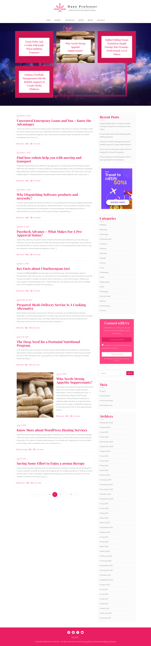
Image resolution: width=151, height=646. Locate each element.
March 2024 (105, 475)
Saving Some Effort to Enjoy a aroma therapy (51, 463)
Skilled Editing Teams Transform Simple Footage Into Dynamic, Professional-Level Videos (115, 126)
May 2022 (104, 542)
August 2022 (105, 532)
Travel (103, 311)
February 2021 (106, 613)
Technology (22, 449)
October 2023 (106, 494)
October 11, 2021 (23, 227)
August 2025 (105, 427)
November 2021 (107, 570)
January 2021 (106, 618)
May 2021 (104, 599)
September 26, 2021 (24, 300)
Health (20, 328)
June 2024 (105, 461)
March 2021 (105, 608)
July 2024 (104, 456)
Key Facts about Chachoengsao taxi (43, 268)
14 (71, 494)
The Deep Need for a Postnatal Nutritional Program (48, 343)
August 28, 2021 (23, 337)
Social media (106, 296)
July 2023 (104, 504)
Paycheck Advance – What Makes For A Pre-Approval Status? (50, 233)
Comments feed (107, 401)
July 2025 (104, 432)
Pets (102, 277)
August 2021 (105, 585)
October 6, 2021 (23, 264)
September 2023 (107, 499)
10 (49, 494)
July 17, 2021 (21, 425)
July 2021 (104, 589)
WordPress (88, 642)
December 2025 (107, 423)
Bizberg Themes (110, 642)
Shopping (104, 292)
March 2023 (105, 523)
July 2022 (104, 537)
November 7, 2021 (24, 153)
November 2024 (107, 442)
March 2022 (105, 551)
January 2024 (106, 480)
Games (103, 249)
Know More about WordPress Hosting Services (52, 430)
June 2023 (105, 508)
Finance (20, 144)
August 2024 (105, 451)
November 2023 (107, 489)
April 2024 (104, 470)
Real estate (105, 282)
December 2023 (107, 485)
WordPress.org (106, 405)
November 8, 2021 (24, 116)
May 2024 (104, 466)
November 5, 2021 (24, 190)
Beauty (103, 225)
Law (102, 268)
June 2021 (104, 594)
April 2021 (104, 604)
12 (60, 494)
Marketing (104, 272)
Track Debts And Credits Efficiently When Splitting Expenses (115, 135)
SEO (102, 287)
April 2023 (104, 518)
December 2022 (107, 527)
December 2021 (107, 565)
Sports (103, 301)
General (20, 181)
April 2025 (104, 437)
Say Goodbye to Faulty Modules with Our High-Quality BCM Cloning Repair (115, 158)
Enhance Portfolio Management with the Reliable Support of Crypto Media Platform (115, 143)
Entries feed (105, 396)
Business (21, 483)
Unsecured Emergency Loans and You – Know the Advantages (54, 122)
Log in (103, 391)
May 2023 (104, 513)
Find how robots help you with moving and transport (49, 159)
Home (103, 263)
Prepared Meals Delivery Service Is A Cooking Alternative (51, 306)
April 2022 (104, 546)
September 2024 (107, 446)
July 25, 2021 (61, 374)
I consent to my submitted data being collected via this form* (117, 346)
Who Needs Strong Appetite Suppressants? (74, 380)
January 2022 (106, 561)
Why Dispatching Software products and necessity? (47, 196)
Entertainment (106, 239)
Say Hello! (75, 637)
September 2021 (107, 580)
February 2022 (106, 556)
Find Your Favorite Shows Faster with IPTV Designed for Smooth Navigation (116, 150)
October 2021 (106, 575)
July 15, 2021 (21, 459)
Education (104, 234)
